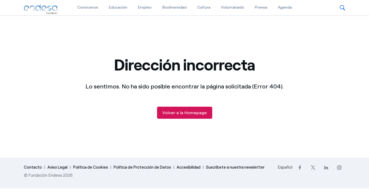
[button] (342, 8)
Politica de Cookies (90, 167)
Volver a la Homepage (184, 112)
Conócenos (87, 7)
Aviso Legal (57, 167)
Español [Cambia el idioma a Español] (285, 167)
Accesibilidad (188, 167)
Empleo (145, 7)
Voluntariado (232, 7)
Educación (118, 7)
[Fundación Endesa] (41, 9)
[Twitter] (313, 167)
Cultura (203, 7)
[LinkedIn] (326, 167)
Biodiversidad (174, 7)
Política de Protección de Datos (142, 167)
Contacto (33, 167)
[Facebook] (300, 167)
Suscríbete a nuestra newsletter (235, 167)
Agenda (285, 7)
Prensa (261, 7)
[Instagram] (339, 167)
